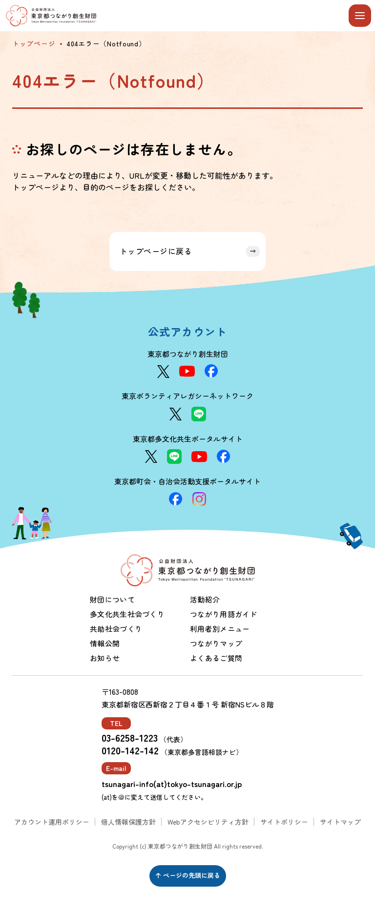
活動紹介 (205, 599)
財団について (112, 599)
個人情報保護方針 (128, 822)
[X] (163, 371)
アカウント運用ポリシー (51, 822)
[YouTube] (187, 371)
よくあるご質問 (216, 658)
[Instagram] (199, 499)
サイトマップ (340, 822)
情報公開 (105, 643)
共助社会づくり (116, 628)
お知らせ (105, 658)
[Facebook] (211, 370)
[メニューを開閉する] (360, 15)
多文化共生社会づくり (127, 614)
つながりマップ (216, 643)
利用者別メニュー (220, 628)
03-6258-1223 (130, 738)
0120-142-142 (130, 750)
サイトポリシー (284, 822)
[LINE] (198, 414)
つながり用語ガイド (223, 614)
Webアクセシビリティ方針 (208, 822)
